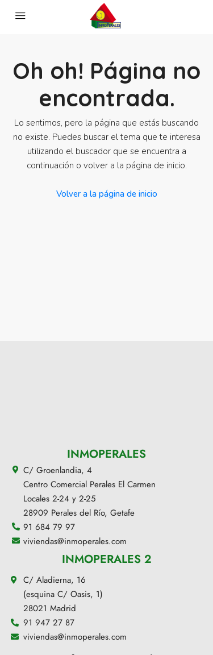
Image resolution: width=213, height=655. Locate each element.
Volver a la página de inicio (106, 194)
